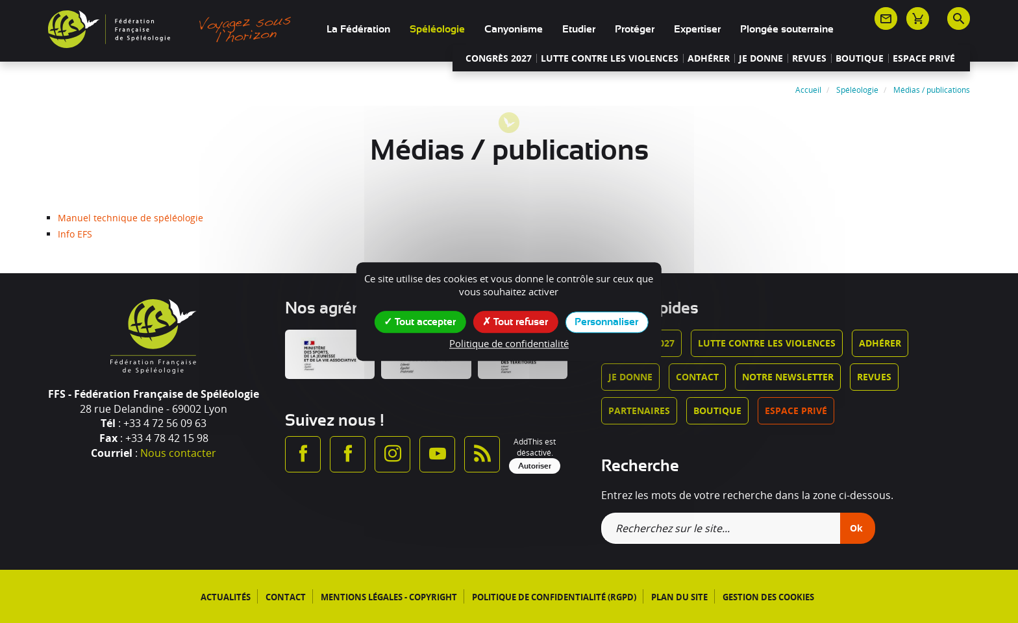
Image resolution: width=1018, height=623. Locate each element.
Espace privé (924, 58)
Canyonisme (513, 29)
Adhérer (709, 58)
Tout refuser (515, 321)
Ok (856, 528)
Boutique (860, 58)
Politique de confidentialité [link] (509, 343)
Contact (697, 377)
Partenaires (639, 410)
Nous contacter (178, 453)
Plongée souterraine (787, 29)
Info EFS (75, 234)
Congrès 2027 (499, 58)
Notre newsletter (788, 377)
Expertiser (697, 29)
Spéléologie (437, 29)
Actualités (226, 597)
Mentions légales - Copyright (389, 597)
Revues (809, 58)
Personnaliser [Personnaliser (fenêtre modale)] (606, 322)
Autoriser (534, 465)
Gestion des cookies (768, 597)
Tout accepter (420, 321)
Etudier (578, 29)
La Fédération (358, 29)
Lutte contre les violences (609, 58)
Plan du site (679, 597)
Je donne (761, 58)
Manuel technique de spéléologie (130, 218)
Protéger (634, 29)
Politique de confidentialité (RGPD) (554, 597)
